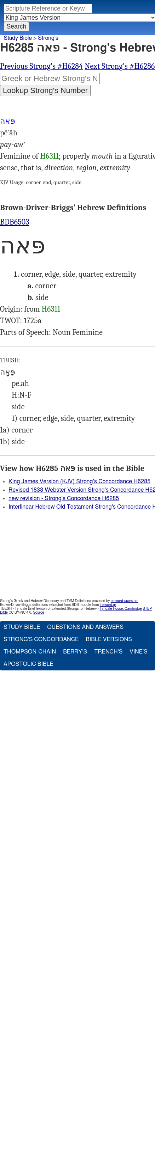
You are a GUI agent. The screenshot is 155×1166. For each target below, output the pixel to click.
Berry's (75, 652)
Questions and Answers (85, 627)
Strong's (48, 38)
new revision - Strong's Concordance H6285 (63, 498)
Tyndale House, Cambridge (120, 608)
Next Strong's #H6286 (120, 66)
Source (38, 612)
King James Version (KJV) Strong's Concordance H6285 (79, 481)
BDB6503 (14, 222)
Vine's (138, 652)
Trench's (108, 652)
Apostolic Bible (28, 664)
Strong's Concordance (41, 639)
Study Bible (18, 38)
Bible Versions (109, 639)
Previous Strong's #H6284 (41, 66)
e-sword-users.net (124, 601)
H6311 (49, 156)
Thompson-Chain (30, 652)
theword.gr (108, 605)
